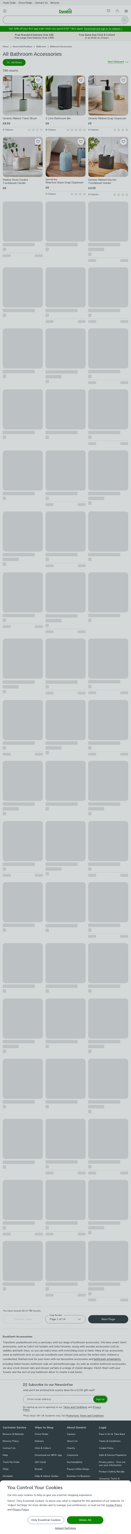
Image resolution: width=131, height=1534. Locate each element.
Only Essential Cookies (46, 1520)
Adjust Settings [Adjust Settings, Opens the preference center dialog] (65, 1528)
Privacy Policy (20, 1509)
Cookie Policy (114, 1505)
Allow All (85, 1520)
